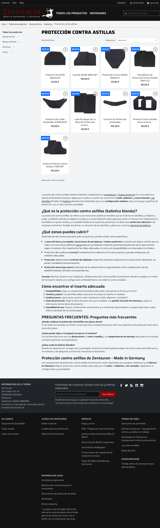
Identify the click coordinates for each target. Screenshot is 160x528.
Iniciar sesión (8, 428)
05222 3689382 (20, 401)
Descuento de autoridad (133, 423)
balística (67, 201)
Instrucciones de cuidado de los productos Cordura (97, 454)
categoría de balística (140, 225)
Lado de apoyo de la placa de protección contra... (85, 122)
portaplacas (110, 194)
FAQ (14, 2)
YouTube (137, 385)
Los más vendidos (130, 445)
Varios (5, 52)
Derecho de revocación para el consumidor (56, 487)
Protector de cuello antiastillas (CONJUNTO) (55, 121)
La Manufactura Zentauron (55, 428)
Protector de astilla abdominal (55, 76)
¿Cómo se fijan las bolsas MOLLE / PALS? (98, 435)
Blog (21, 2)
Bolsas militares (9, 41)
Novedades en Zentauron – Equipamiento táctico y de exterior (139, 438)
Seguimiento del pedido (13, 423)
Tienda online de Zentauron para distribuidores (138, 465)
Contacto (5, 2)
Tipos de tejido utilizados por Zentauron (96, 462)
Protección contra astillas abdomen (115, 76)
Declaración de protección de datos (59, 493)
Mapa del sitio (128, 450)
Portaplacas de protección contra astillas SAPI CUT (145, 77)
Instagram (142, 385)
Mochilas (6, 46)
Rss (131, 385)
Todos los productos (71, 13)
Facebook (121, 385)
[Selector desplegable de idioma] (122, 3)
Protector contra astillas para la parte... (145, 121)
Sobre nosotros (49, 423)
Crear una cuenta (10, 434)
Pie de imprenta (49, 504)
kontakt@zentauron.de (13, 407)
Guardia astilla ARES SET (85, 74)
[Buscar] (141, 13)
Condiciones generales (53, 480)
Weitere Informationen (53, 434)
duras (79, 245)
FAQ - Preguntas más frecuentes (98, 428)
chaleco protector (126, 194)
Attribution (47, 498)
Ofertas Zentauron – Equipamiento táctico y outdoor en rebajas (139, 430)
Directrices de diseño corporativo (98, 442)
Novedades (98, 13)
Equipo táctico (8, 36)
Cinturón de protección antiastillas (115, 121)
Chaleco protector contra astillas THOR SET (55, 165)
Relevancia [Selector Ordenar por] (137, 40)
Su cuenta (7, 419)
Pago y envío (88, 423)
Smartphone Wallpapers (94, 447)
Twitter (126, 385)
